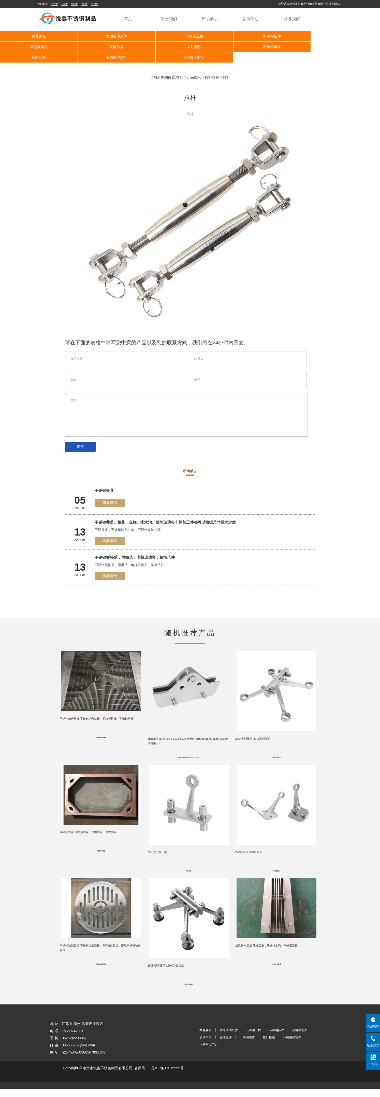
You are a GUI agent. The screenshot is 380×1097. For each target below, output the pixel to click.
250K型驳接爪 (188, 992)
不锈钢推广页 (38, 57)
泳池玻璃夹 (341, 36)
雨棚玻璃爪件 (113, 36)
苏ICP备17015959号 (167, 1076)
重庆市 (74, 4)
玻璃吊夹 (38, 47)
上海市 (64, 4)
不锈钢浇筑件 (341, 47)
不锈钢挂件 (265, 36)
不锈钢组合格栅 (101, 739)
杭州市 (84, 4)
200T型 (188, 876)
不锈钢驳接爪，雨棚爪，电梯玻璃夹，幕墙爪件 (135, 557)
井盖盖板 (38, 36)
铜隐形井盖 (101, 855)
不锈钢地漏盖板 (101, 971)
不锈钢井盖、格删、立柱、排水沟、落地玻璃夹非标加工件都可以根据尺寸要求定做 (165, 522)
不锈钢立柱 (189, 36)
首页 (128, 19)
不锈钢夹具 (104, 490)
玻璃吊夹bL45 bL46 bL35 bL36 (188, 760)
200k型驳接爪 (276, 760)
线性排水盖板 (276, 971)
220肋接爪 (276, 876)
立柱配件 (114, 47)
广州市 (94, 4)
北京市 (54, 4)
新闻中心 (251, 19)
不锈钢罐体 (189, 47)
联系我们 (292, 19)
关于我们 (169, 19)
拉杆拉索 (265, 47)
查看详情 (110, 503)
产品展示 (210, 19)
